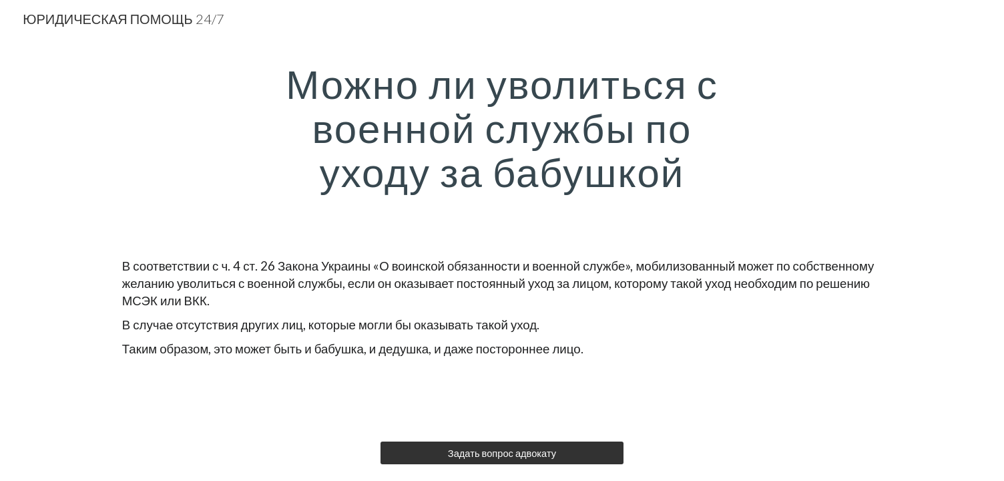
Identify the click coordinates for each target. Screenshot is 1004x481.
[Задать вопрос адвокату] (502, 453)
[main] (502, 127)
